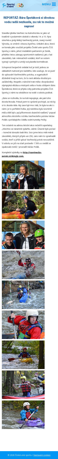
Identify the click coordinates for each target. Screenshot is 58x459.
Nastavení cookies (41, 455)
